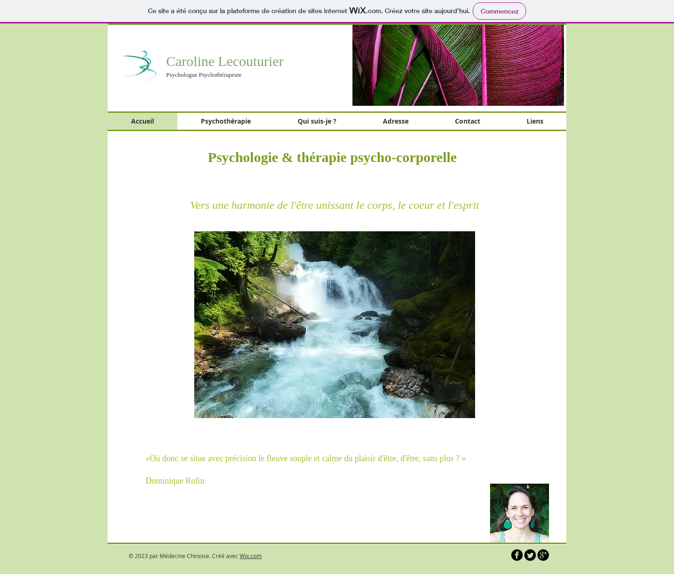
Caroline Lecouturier (225, 61)
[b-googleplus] (543, 555)
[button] (458, 65)
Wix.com (251, 555)
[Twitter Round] (530, 555)
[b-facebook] (517, 555)
